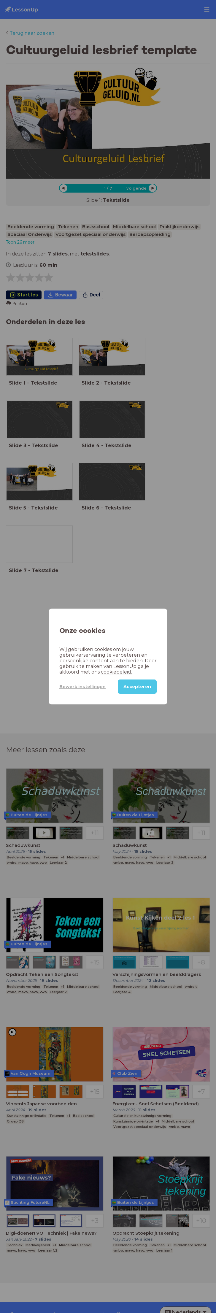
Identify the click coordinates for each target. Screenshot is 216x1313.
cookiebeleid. (116, 672)
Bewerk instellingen (82, 686)
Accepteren (137, 686)
